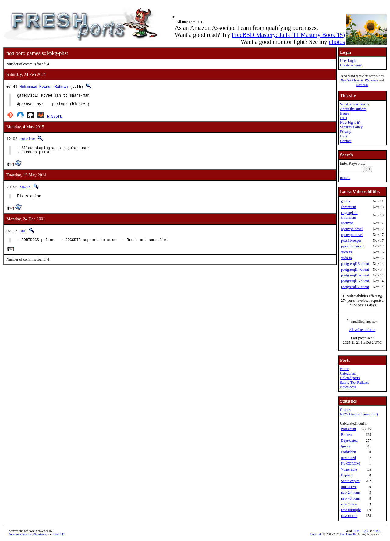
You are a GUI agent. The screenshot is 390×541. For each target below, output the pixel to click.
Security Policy (351, 127)
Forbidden (348, 452)
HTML (357, 530)
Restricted (348, 458)
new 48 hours (351, 498)
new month (349, 516)
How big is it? (350, 122)
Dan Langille (348, 534)
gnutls (345, 201)
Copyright (316, 534)
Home (344, 369)
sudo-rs (346, 252)
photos (337, 41)
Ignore (345, 446)
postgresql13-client (355, 264)
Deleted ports (350, 378)
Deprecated (349, 440)
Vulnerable (349, 469)
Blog (343, 136)
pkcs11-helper (351, 240)
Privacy (345, 132)
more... (345, 178)
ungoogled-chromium (349, 215)
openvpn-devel (352, 229)
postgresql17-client (355, 287)
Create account (351, 65)
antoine (27, 141)
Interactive (348, 487)
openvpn (347, 223)
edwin (25, 191)
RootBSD (362, 85)
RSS (377, 530)
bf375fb (54, 119)
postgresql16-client (355, 281)
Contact (345, 141)
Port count (348, 429)
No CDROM (350, 463)
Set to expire (350, 481)
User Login (348, 61)
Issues (344, 113)
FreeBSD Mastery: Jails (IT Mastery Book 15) (288, 34)
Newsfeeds (348, 387)
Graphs (345, 410)
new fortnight (351, 510)
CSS (365, 530)
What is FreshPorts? (355, 104)
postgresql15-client (355, 275)
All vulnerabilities (362, 330)
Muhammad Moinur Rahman (44, 86)
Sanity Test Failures (354, 382)
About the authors (353, 109)
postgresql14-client (355, 269)
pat (23, 236)
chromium (348, 207)
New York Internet (352, 80)
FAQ (343, 118)
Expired (347, 475)
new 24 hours (351, 492)
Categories (348, 373)
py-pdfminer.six (352, 246)
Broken (346, 434)
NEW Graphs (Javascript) (359, 414)
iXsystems (371, 80)
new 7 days (349, 504)
